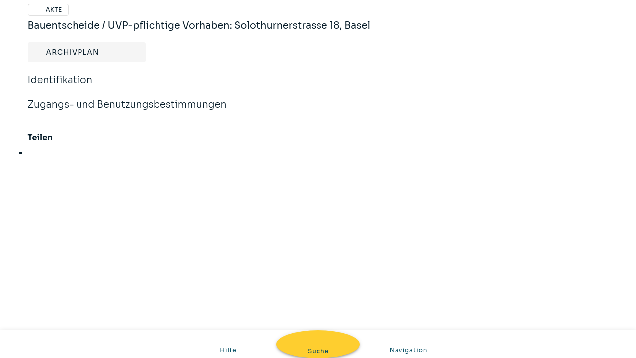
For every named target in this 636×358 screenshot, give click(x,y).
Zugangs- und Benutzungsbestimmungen (127, 111)
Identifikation (60, 86)
